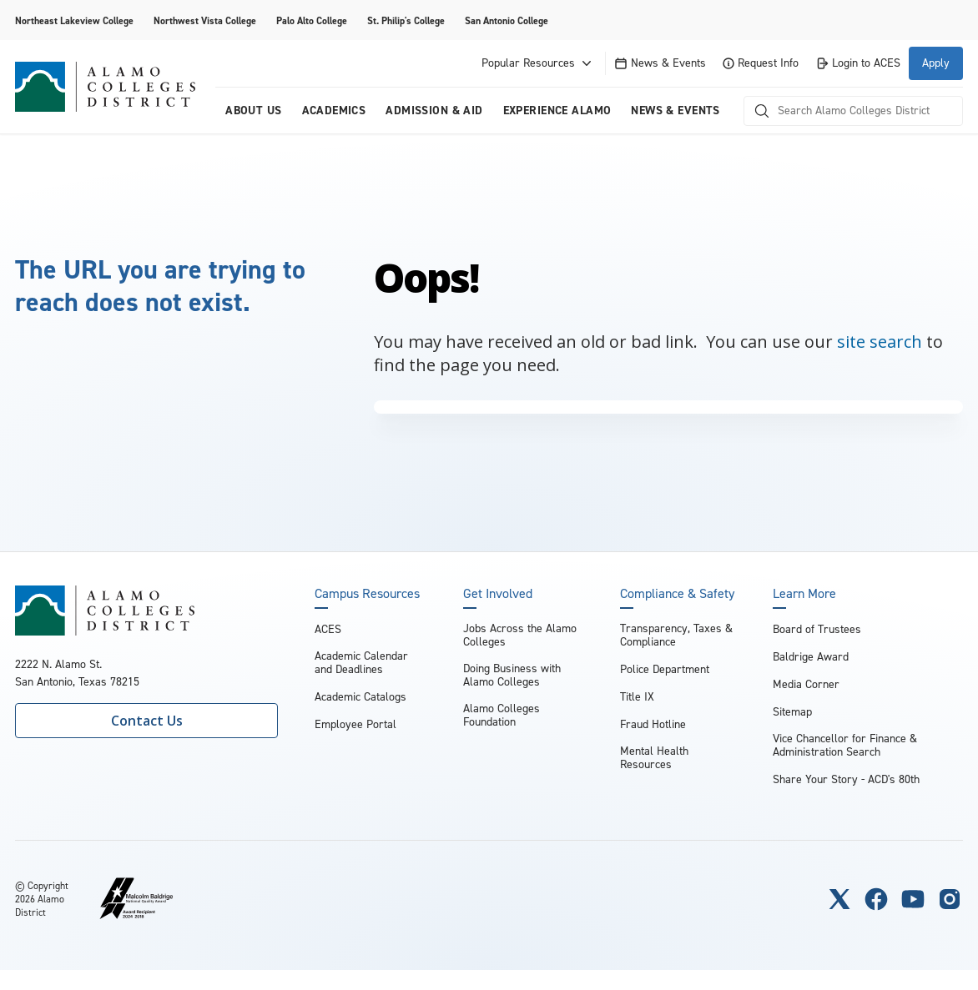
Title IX (637, 697)
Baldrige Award (811, 657)
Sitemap (792, 712)
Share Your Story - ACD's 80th (846, 779)
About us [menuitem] (253, 110)
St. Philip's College (406, 21)
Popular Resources (538, 63)
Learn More (804, 593)
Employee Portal (355, 724)
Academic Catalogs (360, 697)
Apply (936, 63)
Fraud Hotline (653, 724)
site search (879, 341)
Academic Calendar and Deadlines (361, 662)
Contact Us (147, 720)
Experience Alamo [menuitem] (557, 110)
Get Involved (497, 593)
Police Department (664, 669)
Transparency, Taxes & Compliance (676, 635)
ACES (328, 629)
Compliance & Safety (677, 593)
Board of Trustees (817, 629)
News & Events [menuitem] (675, 110)
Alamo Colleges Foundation (501, 715)
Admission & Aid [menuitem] (434, 110)
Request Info (761, 63)
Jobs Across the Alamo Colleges (520, 635)
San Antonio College (506, 21)
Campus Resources (367, 593)
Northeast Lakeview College (74, 21)
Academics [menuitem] (334, 110)
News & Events (660, 63)
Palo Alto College (311, 21)
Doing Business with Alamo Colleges (512, 675)
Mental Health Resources (654, 757)
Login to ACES (857, 63)
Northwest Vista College (205, 21)
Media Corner (806, 684)
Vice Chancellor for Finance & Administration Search (845, 745)
